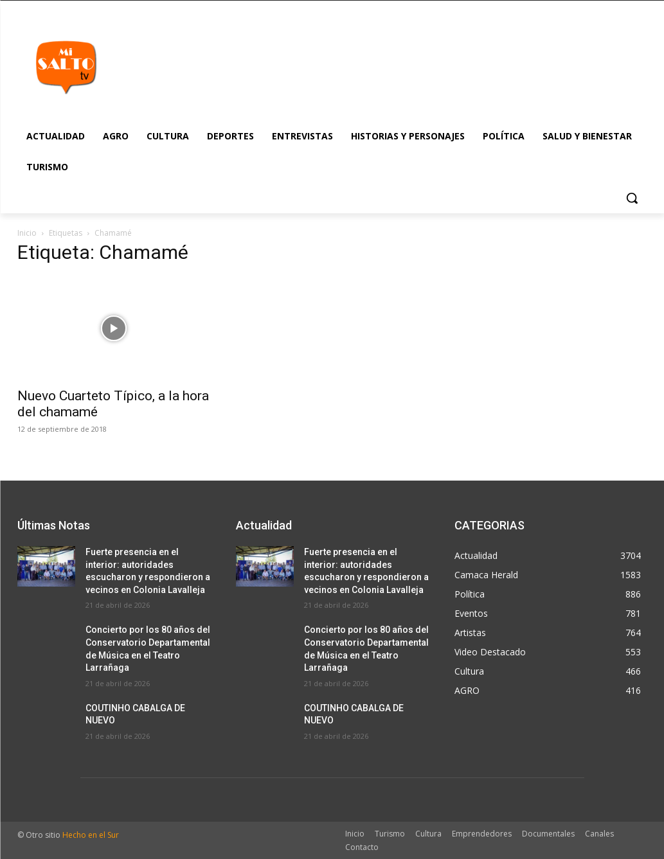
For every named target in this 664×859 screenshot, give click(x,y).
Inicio (27, 232)
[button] (631, 197)
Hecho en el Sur (90, 834)
